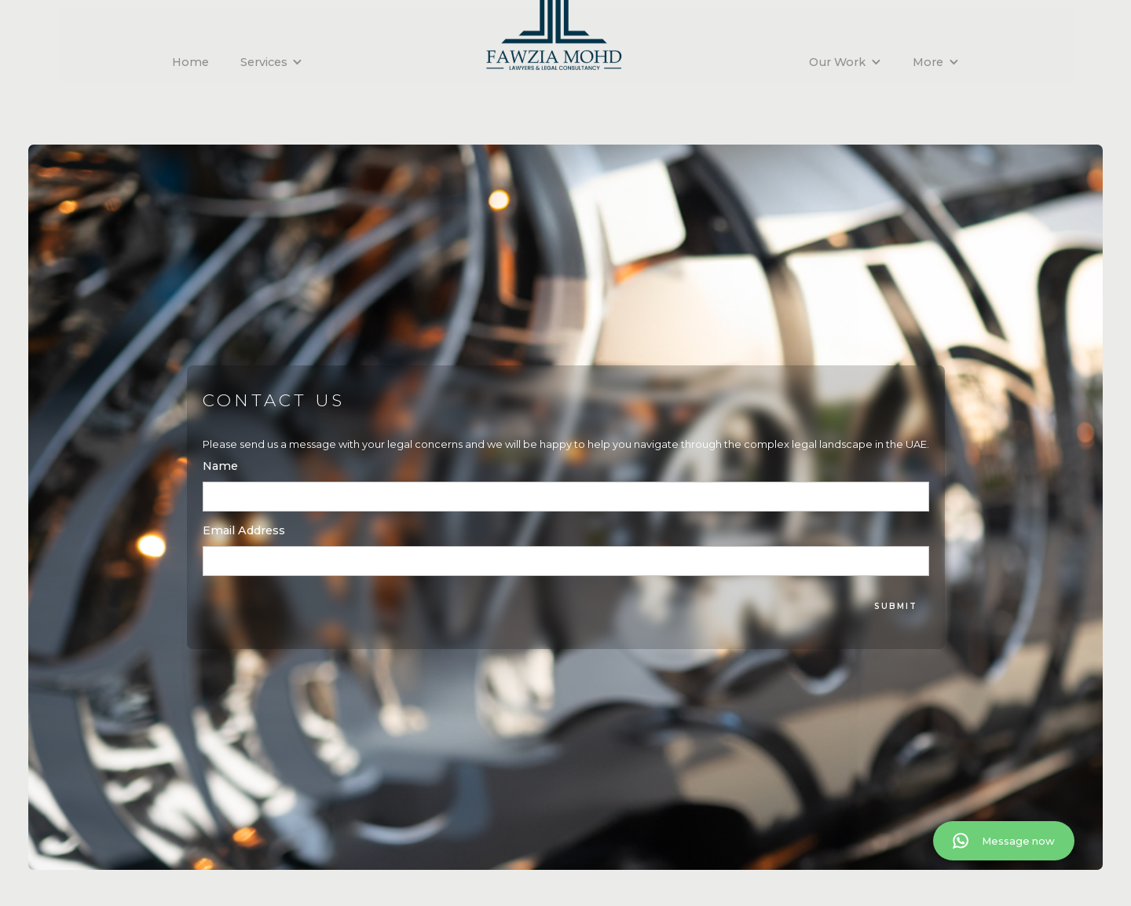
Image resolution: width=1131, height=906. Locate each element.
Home (190, 62)
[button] (272, 62)
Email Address (244, 530)
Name (220, 466)
